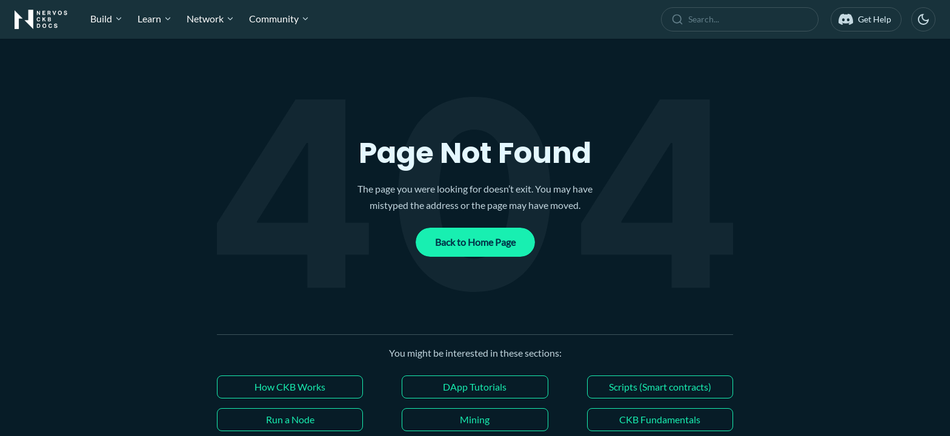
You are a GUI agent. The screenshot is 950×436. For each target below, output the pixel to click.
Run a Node (290, 419)
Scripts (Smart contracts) (660, 386)
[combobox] (742, 19)
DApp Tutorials (475, 386)
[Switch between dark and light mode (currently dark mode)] (923, 19)
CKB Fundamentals (659, 419)
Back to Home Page (475, 242)
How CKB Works (289, 386)
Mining (475, 419)
